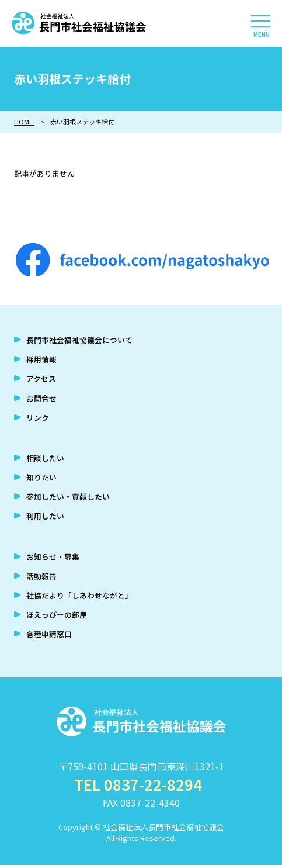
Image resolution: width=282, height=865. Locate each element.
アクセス (41, 378)
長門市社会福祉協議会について (79, 339)
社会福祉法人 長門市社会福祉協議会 (79, 23)
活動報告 (41, 576)
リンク (37, 417)
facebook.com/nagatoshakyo (142, 259)
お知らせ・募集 (52, 556)
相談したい (45, 457)
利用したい (45, 515)
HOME (24, 121)
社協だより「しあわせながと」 (79, 595)
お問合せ (41, 398)
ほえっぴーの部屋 (56, 614)
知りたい (41, 477)
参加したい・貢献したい (68, 496)
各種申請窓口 (49, 633)
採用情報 (41, 359)
